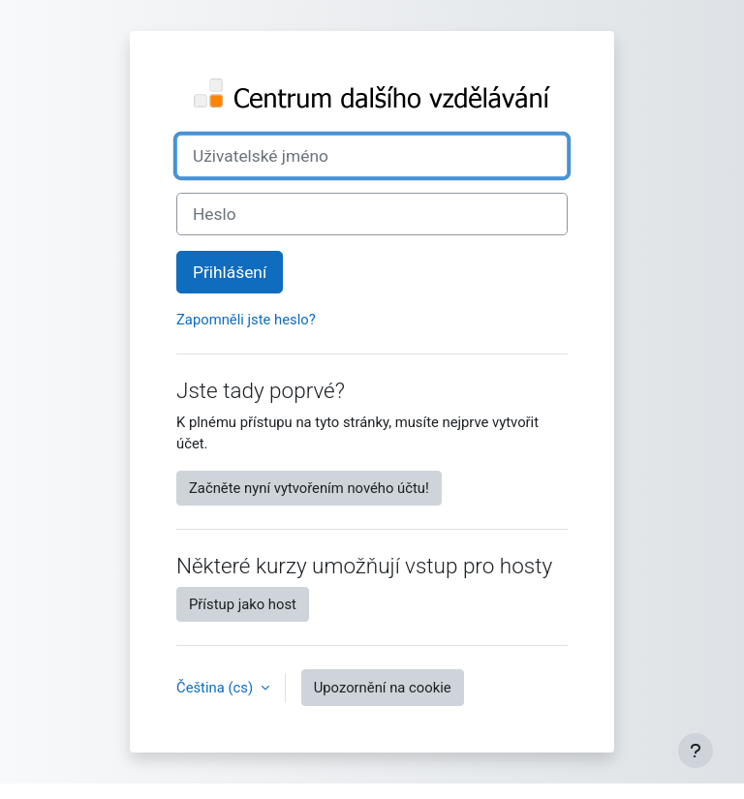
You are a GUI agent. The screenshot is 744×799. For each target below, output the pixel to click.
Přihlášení (229, 272)
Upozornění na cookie (382, 687)
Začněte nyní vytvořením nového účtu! (309, 488)
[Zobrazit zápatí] (695, 750)
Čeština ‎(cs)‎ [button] (216, 687)
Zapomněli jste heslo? (246, 319)
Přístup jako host (242, 604)
